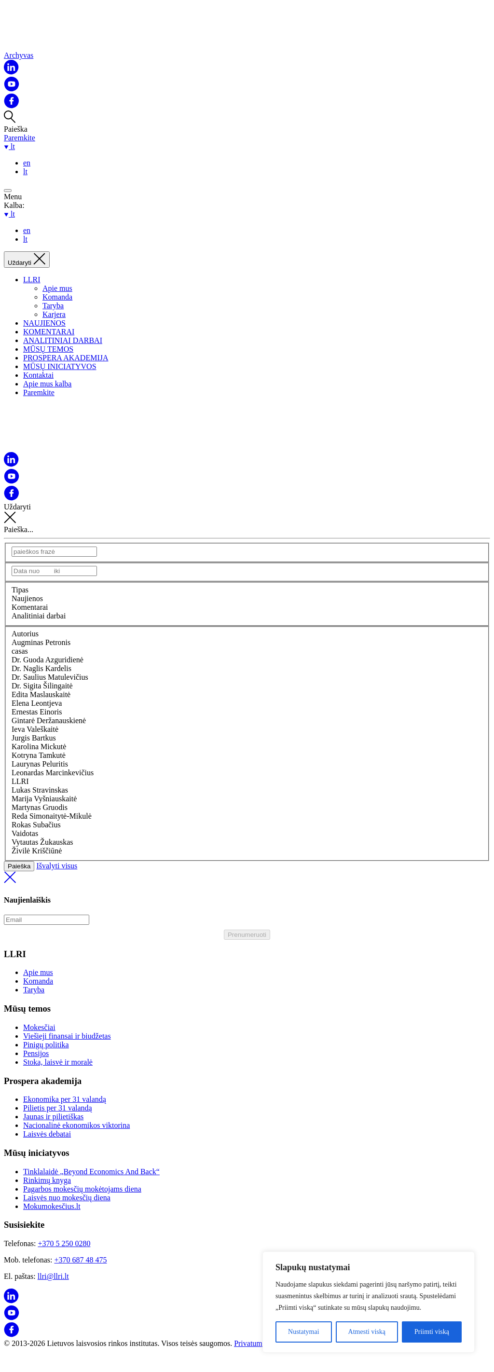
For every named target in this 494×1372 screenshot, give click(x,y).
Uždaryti (247, 514)
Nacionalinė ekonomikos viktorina (76, 1125)
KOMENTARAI (48, 332)
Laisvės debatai (47, 1134)
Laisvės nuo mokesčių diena (66, 1198)
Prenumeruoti (247, 934)
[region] (368, 1302)
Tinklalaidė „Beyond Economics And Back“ (91, 1171)
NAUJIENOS (44, 323)
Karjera (54, 314)
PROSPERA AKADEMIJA (65, 358)
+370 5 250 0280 (64, 1243)
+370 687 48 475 (80, 1260)
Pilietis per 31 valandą (57, 1108)
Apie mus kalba (47, 384)
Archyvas (18, 55)
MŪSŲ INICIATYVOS (59, 366)
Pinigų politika (46, 1045)
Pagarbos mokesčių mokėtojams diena (82, 1189)
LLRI (32, 279)
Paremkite (19, 138)
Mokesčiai (39, 1027)
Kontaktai (38, 375)
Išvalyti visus (247, 873)
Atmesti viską (366, 1331)
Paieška (19, 866)
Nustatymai (303, 1331)
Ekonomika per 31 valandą (64, 1099)
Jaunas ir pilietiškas (53, 1116)
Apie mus (57, 288)
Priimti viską (431, 1331)
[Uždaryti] (27, 259)
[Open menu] (8, 190)
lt (25, 171)
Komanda (57, 297)
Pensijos (36, 1053)
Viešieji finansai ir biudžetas (67, 1036)
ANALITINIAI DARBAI (62, 340)
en (26, 163)
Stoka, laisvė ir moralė (58, 1062)
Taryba (53, 306)
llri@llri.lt (53, 1276)
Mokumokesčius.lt (52, 1206)
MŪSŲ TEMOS (48, 349)
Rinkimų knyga (47, 1180)
